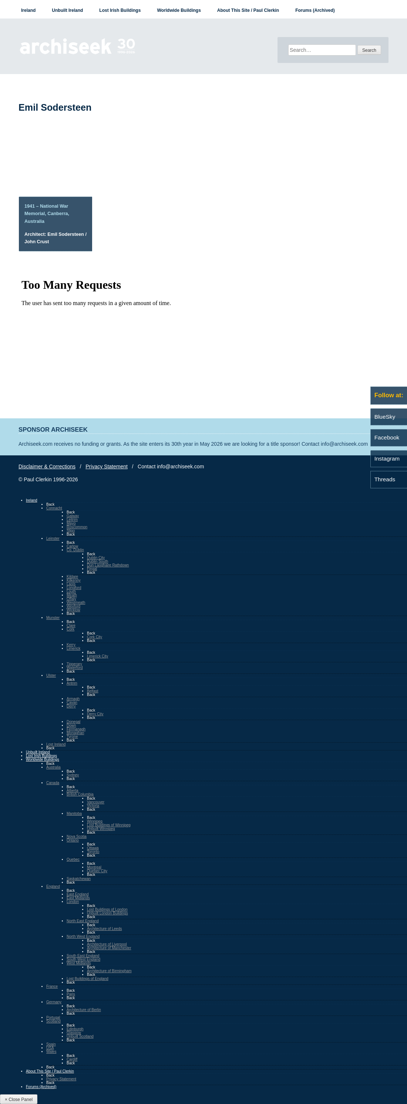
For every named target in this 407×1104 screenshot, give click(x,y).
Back (50, 504)
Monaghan (75, 733)
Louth (71, 591)
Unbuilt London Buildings (107, 913)
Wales (51, 1052)
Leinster (53, 538)
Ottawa (93, 848)
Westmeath (76, 602)
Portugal (53, 1018)
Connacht (54, 508)
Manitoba (74, 814)
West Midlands (79, 963)
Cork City (94, 637)
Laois (71, 584)
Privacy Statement (106, 466)
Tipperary (74, 664)
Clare (71, 625)
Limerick (73, 648)
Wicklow (73, 610)
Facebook (387, 437)
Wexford (73, 606)
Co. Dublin (75, 550)
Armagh (73, 699)
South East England (83, 956)
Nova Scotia (77, 836)
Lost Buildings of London (107, 909)
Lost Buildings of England (87, 979)
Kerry (71, 645)
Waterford (75, 668)
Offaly (71, 599)
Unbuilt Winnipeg (101, 829)
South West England (83, 959)
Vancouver (95, 802)
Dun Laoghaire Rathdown (108, 565)
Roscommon (77, 527)
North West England (83, 936)
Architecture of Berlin (84, 1010)
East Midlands (78, 898)
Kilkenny (74, 580)
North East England (83, 921)
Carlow (72, 546)
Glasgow (74, 1033)
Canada (52, 783)
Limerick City (97, 656)
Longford (74, 588)
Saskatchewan (79, 879)
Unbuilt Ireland (67, 10)
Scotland (53, 1021)
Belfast (92, 691)
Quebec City (97, 871)
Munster (53, 618)
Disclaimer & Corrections (46, 466)
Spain (51, 1044)
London (73, 902)
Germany (53, 1002)
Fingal (92, 569)
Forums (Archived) (315, 10)
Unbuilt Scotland (80, 1036)
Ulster (51, 675)
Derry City (95, 714)
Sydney (73, 775)
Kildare (72, 577)
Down (71, 725)
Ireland (28, 10)
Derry (71, 706)
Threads (384, 479)
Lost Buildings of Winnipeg (109, 825)
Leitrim (72, 520)
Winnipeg (94, 821)
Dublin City (96, 558)
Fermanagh (76, 729)
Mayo (71, 523)
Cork (70, 629)
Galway (73, 516)
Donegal (73, 722)
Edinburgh (75, 1029)
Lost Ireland (55, 744)
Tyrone (72, 737)
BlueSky (384, 417)
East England (78, 894)
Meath (72, 595)
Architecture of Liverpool (107, 944)
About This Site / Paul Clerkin (248, 10)
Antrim (72, 683)
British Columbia (80, 794)
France (52, 986)
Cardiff (72, 1059)
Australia (53, 767)
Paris (71, 994)
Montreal (94, 867)
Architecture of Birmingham (109, 971)
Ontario (73, 840)
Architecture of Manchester (109, 948)
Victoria (93, 806)
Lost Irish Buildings (120, 10)
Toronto (93, 852)
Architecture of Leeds (104, 929)
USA (50, 1048)
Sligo (71, 531)
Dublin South (97, 561)
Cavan (72, 702)
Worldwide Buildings (179, 10)
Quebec (73, 859)
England (53, 886)
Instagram (387, 458)
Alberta (72, 791)
